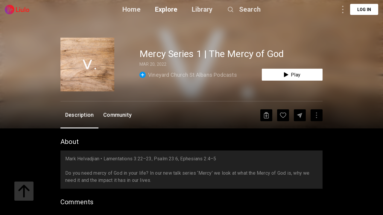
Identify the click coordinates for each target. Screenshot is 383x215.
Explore (166, 9)
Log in (364, 9)
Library (202, 9)
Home (131, 9)
